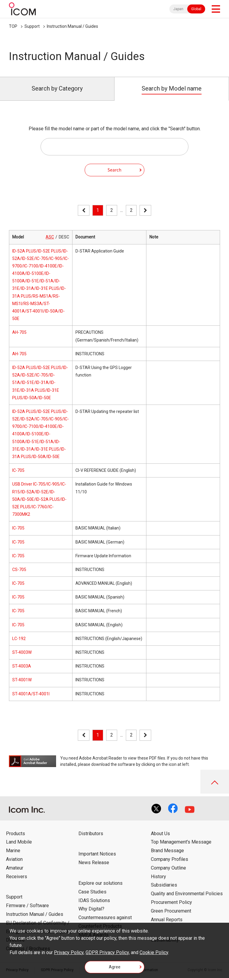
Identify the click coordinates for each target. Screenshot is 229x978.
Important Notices (97, 854)
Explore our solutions (100, 883)
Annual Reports (166, 919)
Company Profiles (169, 859)
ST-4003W (22, 652)
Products (15, 833)
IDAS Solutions (94, 900)
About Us (160, 833)
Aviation (14, 859)
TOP (13, 26)
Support (32, 26)
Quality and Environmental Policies (187, 893)
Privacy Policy (68, 952)
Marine (13, 850)
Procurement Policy (171, 902)
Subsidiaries (164, 885)
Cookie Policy (154, 952)
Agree (114, 967)
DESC (64, 237)
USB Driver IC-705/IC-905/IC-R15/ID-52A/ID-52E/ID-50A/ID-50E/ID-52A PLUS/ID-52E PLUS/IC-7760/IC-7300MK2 (39, 499)
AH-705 (19, 332)
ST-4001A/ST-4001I (30, 693)
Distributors (90, 833)
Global (196, 9)
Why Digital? (91, 909)
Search (114, 170)
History (158, 876)
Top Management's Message (181, 842)
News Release (93, 862)
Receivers (16, 876)
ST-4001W (22, 679)
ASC (50, 237)
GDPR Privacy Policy (107, 952)
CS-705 (19, 569)
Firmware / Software (27, 905)
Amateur (14, 868)
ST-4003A (21, 666)
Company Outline (168, 868)
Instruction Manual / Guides (72, 26)
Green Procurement (171, 911)
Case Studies (92, 892)
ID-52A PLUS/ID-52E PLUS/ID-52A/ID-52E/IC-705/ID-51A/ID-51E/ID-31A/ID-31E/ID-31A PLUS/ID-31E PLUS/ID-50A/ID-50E (40, 382)
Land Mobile (19, 842)
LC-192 (19, 638)
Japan (178, 9)
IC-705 (18, 470)
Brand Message (167, 850)
